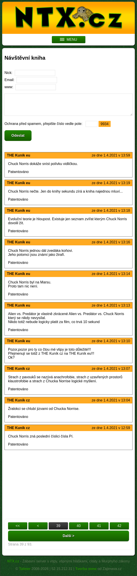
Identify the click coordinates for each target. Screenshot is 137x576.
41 (99, 526)
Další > (68, 536)
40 (79, 526)
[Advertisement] (68, 483)
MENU (68, 39)
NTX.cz (13, 561)
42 (119, 526)
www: (8, 87)
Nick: (8, 73)
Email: (9, 80)
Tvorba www (86, 569)
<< (18, 526)
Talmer (24, 569)
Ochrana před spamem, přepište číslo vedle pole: (43, 124)
